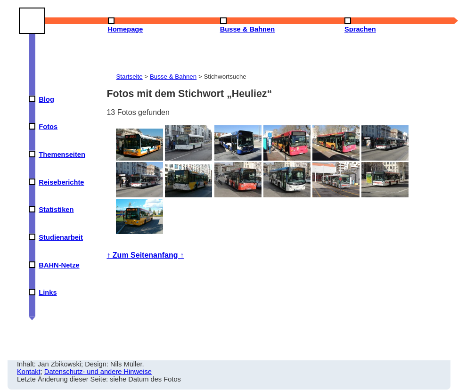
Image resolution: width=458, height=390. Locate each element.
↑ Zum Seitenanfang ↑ (145, 255)
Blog (46, 99)
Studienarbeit (61, 237)
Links (48, 292)
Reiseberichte (61, 182)
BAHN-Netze (59, 265)
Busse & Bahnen (173, 76)
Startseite (129, 76)
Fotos (48, 126)
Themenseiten (62, 154)
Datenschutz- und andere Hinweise (98, 371)
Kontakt (29, 371)
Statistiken (56, 209)
